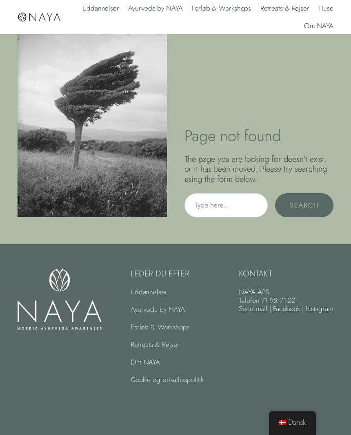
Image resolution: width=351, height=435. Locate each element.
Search (304, 205)
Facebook (286, 309)
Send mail (253, 309)
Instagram (319, 309)
